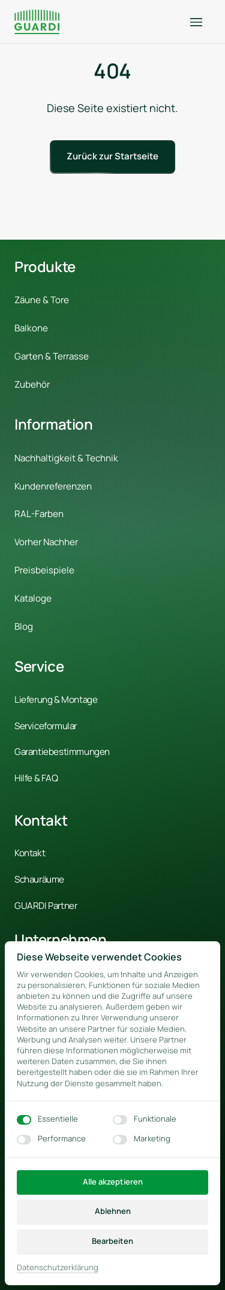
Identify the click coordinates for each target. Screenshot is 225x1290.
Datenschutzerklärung (57, 1267)
